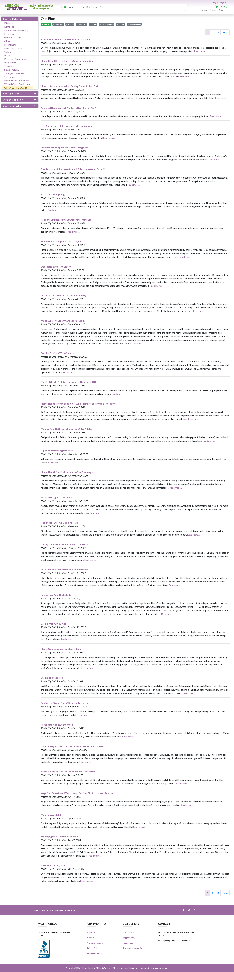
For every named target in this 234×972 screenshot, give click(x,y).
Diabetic (8, 23)
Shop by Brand (19, 93)
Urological (9, 76)
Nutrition (120, 24)
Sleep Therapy (11, 69)
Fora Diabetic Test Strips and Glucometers (64, 569)
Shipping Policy (129, 937)
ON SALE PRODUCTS (15, 87)
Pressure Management (15, 59)
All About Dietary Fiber (53, 865)
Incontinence (10, 44)
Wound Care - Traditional (17, 84)
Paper (7, 55)
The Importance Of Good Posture (59, 522)
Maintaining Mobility (52, 814)
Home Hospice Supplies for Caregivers (62, 241)
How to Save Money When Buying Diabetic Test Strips (71, 86)
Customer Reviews (95, 943)
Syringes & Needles (14, 73)
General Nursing (12, 37)
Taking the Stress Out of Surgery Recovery (64, 702)
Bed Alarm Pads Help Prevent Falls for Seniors (66, 125)
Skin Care (9, 66)
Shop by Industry (19, 106)
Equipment (9, 33)
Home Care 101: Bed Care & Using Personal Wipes (68, 60)
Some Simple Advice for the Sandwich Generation (68, 771)
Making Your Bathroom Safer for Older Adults (66, 428)
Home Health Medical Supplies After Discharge (67, 472)
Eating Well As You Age (53, 623)
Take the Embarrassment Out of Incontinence (66, 219)
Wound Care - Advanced (16, 80)
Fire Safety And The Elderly (56, 594)
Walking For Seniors (52, 677)
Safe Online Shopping (53, 194)
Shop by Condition (19, 99)
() (221, 6)
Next (225, 32)
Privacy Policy (93, 948)
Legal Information (94, 953)
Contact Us (91, 937)
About (204, 10)
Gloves (7, 41)
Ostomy (8, 51)
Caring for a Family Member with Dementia (64, 544)
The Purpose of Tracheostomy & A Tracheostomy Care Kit (73, 169)
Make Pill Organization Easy (56, 497)
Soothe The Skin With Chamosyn (59, 353)
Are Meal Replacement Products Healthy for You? (68, 107)
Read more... (200, 51)
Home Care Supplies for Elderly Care (61, 648)
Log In (215, 2)
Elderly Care (82, 24)
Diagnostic (10, 26)
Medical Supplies (107, 24)
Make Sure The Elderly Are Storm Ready (63, 320)
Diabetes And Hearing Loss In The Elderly (63, 295)
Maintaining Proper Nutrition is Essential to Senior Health (72, 746)
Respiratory (10, 62)
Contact (213, 10)
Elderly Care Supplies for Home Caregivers (64, 147)
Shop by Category (13, 18)
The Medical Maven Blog (133, 948)
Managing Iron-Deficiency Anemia (59, 836)
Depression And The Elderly (56, 266)
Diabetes (70, 24)
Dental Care (58, 24)
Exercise (93, 24)
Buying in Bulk (128, 932)
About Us (91, 932)
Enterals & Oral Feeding (16, 30)
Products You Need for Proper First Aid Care (65, 39)
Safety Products (134, 24)
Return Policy (128, 943)
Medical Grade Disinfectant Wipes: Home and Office (70, 381)
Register (223, 2)
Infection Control (13, 48)
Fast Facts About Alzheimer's (57, 724)
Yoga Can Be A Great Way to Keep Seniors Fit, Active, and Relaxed (77, 793)
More (222, 10)
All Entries (46, 24)
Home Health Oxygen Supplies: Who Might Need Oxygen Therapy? (78, 403)
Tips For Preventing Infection (57, 450)
